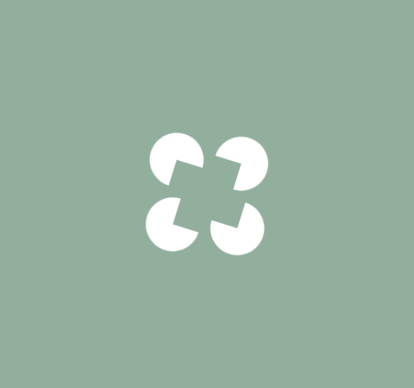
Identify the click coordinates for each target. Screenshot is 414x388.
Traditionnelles (117, 22)
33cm (239, 366)
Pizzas (53, 22)
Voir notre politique (207, 263)
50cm (315, 366)
